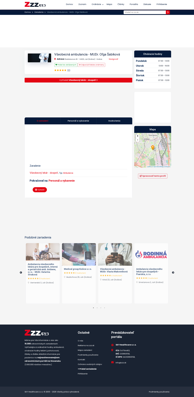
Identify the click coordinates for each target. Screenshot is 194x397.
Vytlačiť (39, 189)
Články (121, 4)
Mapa (109, 4)
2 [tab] (97, 308)
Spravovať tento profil (153, 176)
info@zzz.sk (121, 362)
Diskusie (147, 4)
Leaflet (149, 166)
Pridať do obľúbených (65, 65)
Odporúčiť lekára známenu (91, 65)
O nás (80, 340)
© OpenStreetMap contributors (161, 166)
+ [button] (137, 136)
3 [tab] (101, 308)
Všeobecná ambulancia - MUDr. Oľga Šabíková (87, 54)
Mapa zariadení (85, 350)
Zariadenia (38, 12)
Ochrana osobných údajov (90, 364)
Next (173, 272)
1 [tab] (93, 308)
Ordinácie (96, 4)
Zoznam (82, 4)
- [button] (137, 140)
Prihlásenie (162, 4)
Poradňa (134, 4)
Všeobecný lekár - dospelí (44, 172)
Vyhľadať (78, 80)
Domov (69, 4)
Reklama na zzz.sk (86, 345)
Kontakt (81, 359)
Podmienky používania (88, 355)
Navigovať (113, 59)
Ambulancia (68, 173)
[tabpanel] (43, 272)
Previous (21, 272)
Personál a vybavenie (62, 180)
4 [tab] (104, 308)
